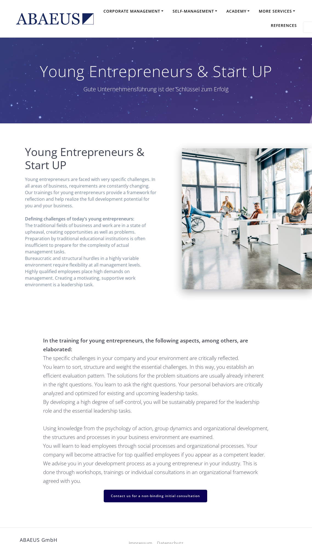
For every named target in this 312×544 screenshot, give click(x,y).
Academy (236, 11)
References (284, 25)
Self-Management (193, 11)
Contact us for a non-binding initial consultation (155, 496)
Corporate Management (131, 11)
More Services (275, 11)
